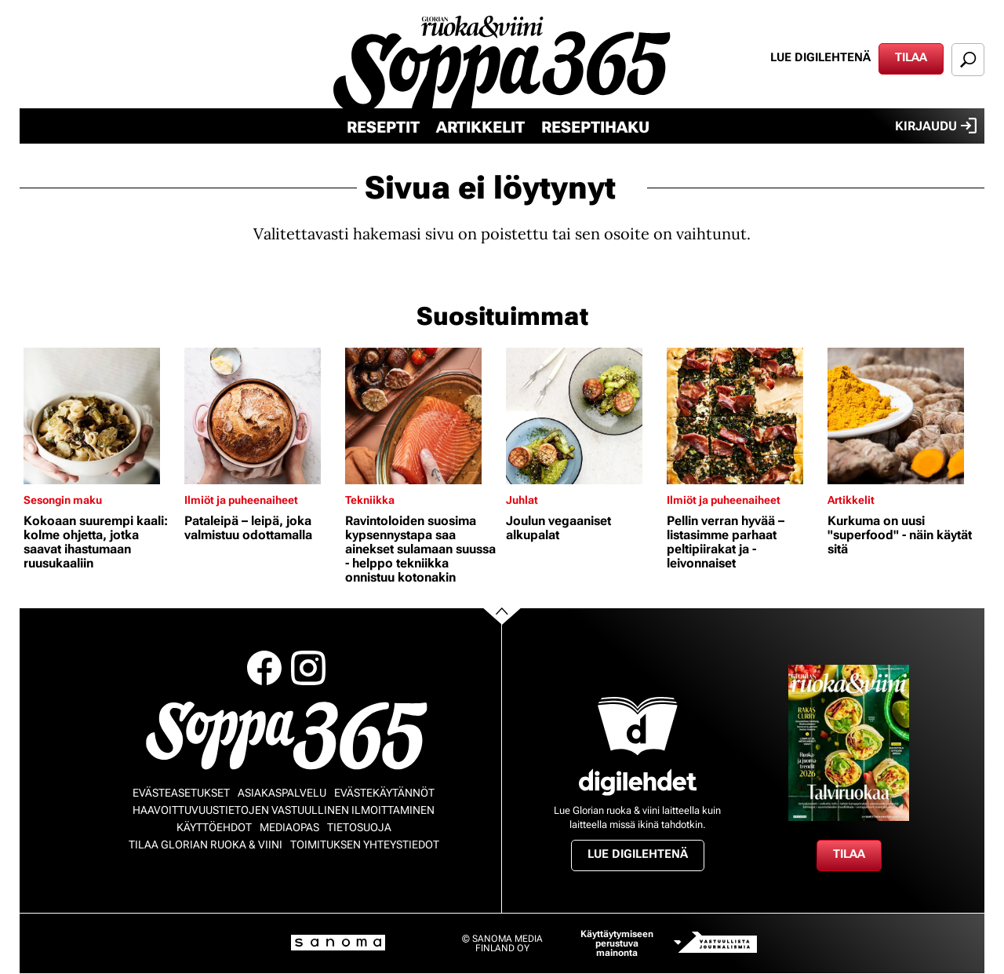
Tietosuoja (359, 827)
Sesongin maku (63, 500)
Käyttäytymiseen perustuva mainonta (616, 943)
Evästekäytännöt (384, 792)
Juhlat (522, 500)
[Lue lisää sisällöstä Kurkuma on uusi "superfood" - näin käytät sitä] (904, 416)
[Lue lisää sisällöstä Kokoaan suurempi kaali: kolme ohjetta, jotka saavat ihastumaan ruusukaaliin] (100, 416)
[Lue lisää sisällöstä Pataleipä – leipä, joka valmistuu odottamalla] (260, 416)
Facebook (264, 668)
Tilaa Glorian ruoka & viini (205, 844)
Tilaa (911, 57)
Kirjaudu (936, 125)
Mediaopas (289, 827)
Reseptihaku (595, 127)
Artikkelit (480, 127)
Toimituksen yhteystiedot (364, 844)
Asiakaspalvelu (282, 792)
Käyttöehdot (214, 827)
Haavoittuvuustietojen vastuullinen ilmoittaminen (284, 810)
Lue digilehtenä (820, 57)
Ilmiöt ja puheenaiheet (241, 500)
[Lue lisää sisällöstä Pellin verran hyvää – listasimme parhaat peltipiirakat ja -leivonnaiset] (743, 416)
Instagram (308, 668)
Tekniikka (370, 500)
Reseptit (383, 127)
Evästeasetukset (181, 792)
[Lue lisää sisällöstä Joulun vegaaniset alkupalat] (582, 416)
